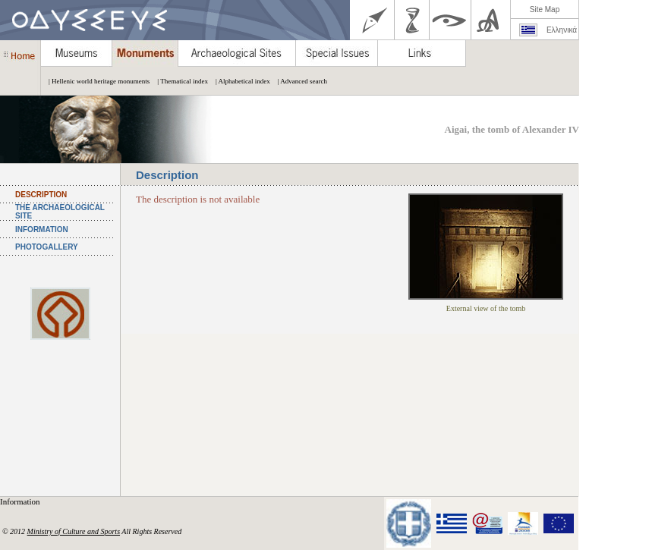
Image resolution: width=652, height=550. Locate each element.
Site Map (544, 9)
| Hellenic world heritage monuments (95, 81)
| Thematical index (179, 81)
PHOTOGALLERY (46, 247)
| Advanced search (298, 81)
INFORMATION (41, 229)
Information (21, 501)
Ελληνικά (561, 30)
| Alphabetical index (239, 81)
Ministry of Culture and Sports (73, 531)
